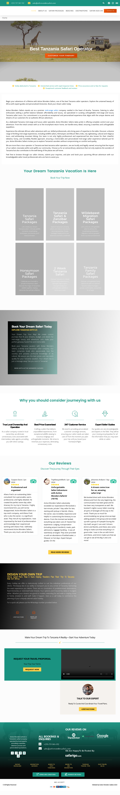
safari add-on (96, 11)
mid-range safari (51, 110)
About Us (42, 11)
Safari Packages (56, 11)
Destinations (82, 11)
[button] (103, 3)
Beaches (70, 11)
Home (33, 11)
